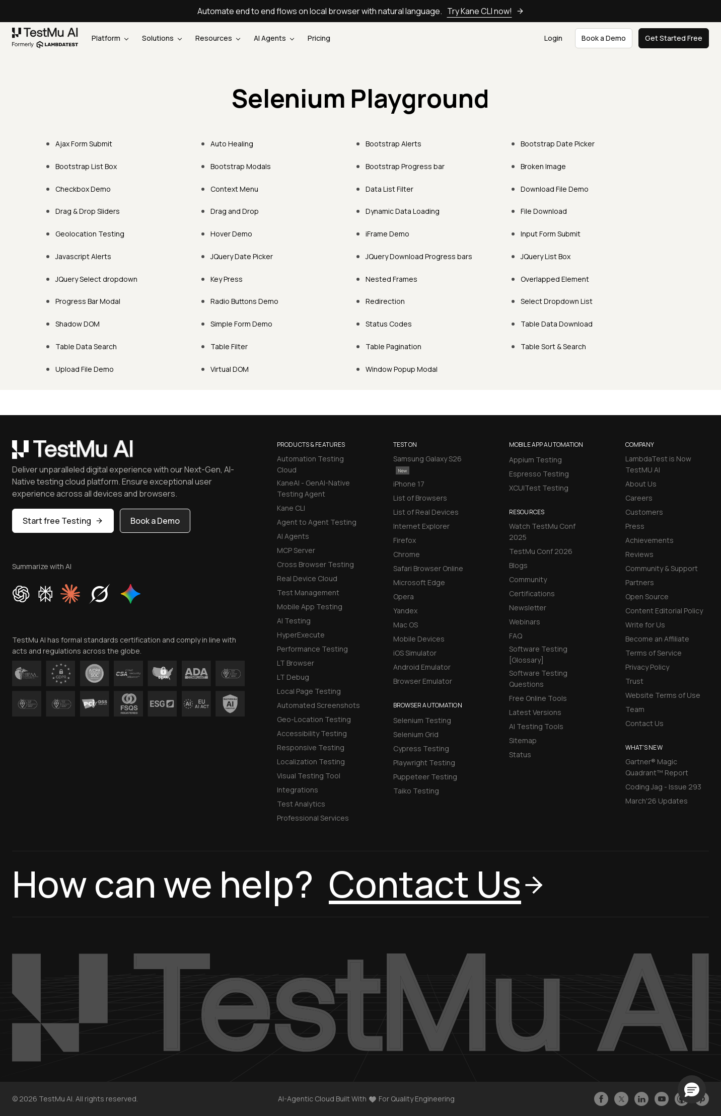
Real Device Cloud (307, 578)
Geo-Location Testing (314, 719)
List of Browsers (420, 498)
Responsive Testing (310, 747)
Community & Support (661, 568)
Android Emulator (422, 667)
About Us (641, 484)
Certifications (532, 593)
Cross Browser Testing (315, 564)
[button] (692, 1089)
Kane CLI (291, 508)
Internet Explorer (421, 526)
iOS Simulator (415, 653)
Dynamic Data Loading (403, 211)
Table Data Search (86, 346)
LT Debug (293, 677)
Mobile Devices (419, 639)
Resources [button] (217, 38)
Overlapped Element (555, 279)
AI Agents (274, 38)
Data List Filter (389, 189)
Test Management (308, 592)
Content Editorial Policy (664, 610)
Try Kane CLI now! (485, 11)
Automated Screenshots (318, 705)
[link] (45, 38)
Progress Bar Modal (87, 301)
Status (520, 754)
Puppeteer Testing (425, 776)
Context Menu (234, 189)
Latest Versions (535, 712)
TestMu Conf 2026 (540, 551)
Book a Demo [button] (604, 38)
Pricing (319, 38)
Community (528, 579)
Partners (639, 582)
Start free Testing (63, 520)
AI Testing (294, 620)
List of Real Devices (426, 512)
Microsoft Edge (419, 582)
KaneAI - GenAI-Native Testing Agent (313, 488)
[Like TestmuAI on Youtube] (662, 1099)
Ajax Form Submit (83, 143)
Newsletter (527, 607)
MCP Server (296, 550)
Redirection (385, 301)
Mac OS (405, 624)
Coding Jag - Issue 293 (663, 786)
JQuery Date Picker (241, 256)
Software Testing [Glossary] (538, 654)
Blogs (518, 565)
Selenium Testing (422, 720)
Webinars (524, 621)
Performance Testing (312, 649)
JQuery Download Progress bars (419, 256)
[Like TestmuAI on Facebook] (601, 1099)
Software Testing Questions (538, 678)
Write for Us (645, 624)
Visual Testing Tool (308, 775)
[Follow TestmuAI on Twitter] (621, 1099)
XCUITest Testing (538, 488)
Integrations (297, 789)
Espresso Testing (539, 474)
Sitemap (523, 740)
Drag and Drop (234, 211)
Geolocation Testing (89, 233)
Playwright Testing (424, 762)
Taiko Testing (416, 790)
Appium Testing (535, 459)
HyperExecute (301, 635)
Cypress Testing (421, 748)
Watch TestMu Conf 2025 (542, 531)
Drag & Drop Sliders (87, 211)
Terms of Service (653, 653)
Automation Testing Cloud (310, 464)
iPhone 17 (408, 484)
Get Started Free (673, 38)
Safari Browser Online (428, 568)
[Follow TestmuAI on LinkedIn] (641, 1099)
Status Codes (389, 324)
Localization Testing (311, 761)
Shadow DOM (77, 324)
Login (553, 38)
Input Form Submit (551, 233)
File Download (544, 211)
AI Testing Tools (536, 726)
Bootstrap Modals (240, 166)
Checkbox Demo (83, 189)
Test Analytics (301, 804)
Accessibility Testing (312, 733)
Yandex (405, 610)
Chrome (406, 554)
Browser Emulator (422, 681)
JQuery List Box (545, 256)
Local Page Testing (309, 691)
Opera (403, 596)
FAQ (515, 636)
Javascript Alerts (83, 256)
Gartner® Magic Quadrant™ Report (656, 767)
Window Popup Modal (402, 369)
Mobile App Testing (309, 606)
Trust (634, 681)
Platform (110, 38)
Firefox (404, 540)
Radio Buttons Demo (244, 301)
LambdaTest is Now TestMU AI (658, 464)
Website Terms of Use (662, 695)
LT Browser (295, 663)
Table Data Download (557, 324)
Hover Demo (231, 233)
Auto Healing (231, 143)
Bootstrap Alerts (393, 143)
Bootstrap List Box (86, 166)
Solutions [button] (162, 38)
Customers (644, 512)
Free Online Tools (538, 698)
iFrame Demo (387, 233)
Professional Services (313, 818)
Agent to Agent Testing (316, 522)
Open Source (647, 596)
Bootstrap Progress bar (405, 166)
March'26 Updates (656, 801)
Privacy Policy (647, 667)
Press (634, 526)
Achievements (649, 540)
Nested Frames (391, 279)
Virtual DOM (229, 369)
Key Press (226, 279)
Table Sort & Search (553, 346)
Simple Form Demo (241, 324)
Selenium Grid (416, 734)
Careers (639, 498)
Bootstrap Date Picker (558, 143)
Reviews (639, 554)
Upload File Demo (84, 369)
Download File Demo (555, 189)
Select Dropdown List (557, 301)
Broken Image (543, 166)
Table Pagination (393, 346)
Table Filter (229, 346)
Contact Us (644, 723)
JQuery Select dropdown (96, 279)
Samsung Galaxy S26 (427, 464)
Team (634, 709)
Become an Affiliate (657, 639)
